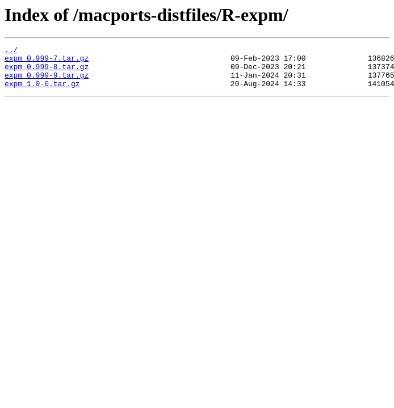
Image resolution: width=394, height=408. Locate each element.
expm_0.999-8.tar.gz (47, 71)
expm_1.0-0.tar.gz (42, 92)
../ (11, 51)
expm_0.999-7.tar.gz (47, 61)
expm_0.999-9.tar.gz (47, 81)
